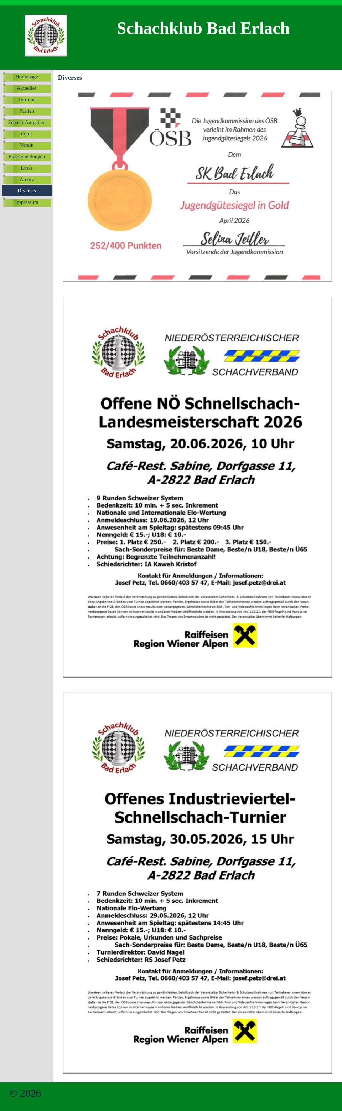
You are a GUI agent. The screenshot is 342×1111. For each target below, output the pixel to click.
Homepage (26, 76)
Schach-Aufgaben (27, 122)
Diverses (26, 191)
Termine (27, 99)
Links (26, 168)
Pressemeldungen (27, 156)
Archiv (27, 179)
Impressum (26, 202)
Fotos (27, 134)
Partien (26, 111)
